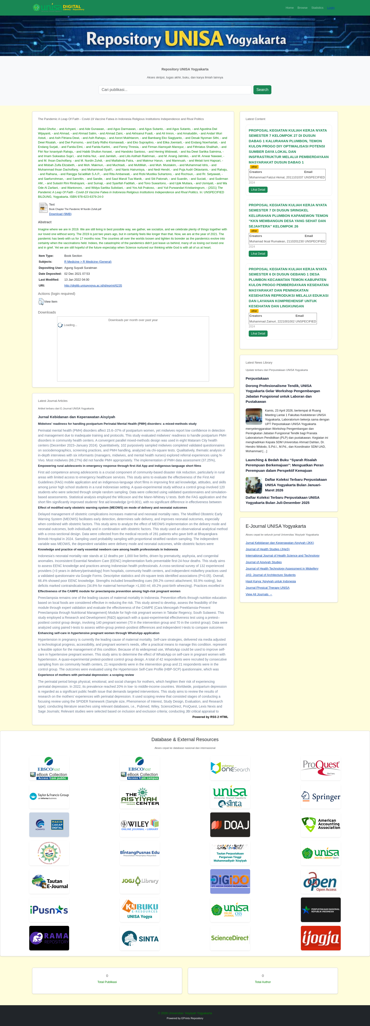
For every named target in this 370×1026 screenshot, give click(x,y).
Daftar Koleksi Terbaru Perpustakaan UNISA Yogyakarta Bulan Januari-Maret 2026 (296, 484)
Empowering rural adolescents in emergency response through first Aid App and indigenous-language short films (119, 466)
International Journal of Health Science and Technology (283, 555)
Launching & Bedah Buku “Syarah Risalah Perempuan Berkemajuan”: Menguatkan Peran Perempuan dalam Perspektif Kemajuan (285, 465)
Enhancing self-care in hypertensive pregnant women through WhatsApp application (99, 633)
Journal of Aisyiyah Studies (264, 562)
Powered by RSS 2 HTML (210, 717)
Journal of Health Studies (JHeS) (268, 549)
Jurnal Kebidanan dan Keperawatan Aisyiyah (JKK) (280, 543)
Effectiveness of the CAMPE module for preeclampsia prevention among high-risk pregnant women (109, 591)
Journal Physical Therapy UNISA (268, 587)
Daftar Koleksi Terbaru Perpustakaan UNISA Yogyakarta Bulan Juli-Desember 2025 (283, 500)
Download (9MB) (60, 214)
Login (331, 7)
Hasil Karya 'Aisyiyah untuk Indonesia (271, 581)
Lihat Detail (258, 189)
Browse (303, 7)
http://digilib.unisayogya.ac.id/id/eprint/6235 (93, 285)
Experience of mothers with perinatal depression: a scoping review (86, 675)
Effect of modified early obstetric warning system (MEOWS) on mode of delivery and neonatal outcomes (112, 507)
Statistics (317, 7)
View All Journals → (259, 594)
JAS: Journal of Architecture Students (271, 575)
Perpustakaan (257, 378)
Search (262, 90)
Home (290, 7)
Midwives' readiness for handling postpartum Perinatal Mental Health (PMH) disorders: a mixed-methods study (117, 423)
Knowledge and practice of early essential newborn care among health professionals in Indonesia (108, 549)
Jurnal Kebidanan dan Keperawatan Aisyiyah (76, 417)
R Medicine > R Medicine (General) (87, 261)
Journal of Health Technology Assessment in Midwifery (282, 568)
